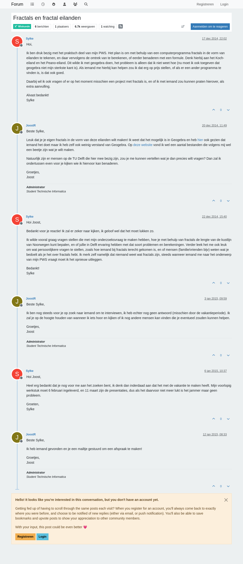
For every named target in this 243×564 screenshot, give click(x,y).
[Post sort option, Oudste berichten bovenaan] (183, 26)
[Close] (226, 500)
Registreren (25, 536)
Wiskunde (22, 26)
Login (42, 536)
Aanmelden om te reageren (210, 26)
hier (200, 140)
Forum (17, 4)
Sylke (29, 38)
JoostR (31, 125)
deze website (143, 145)
